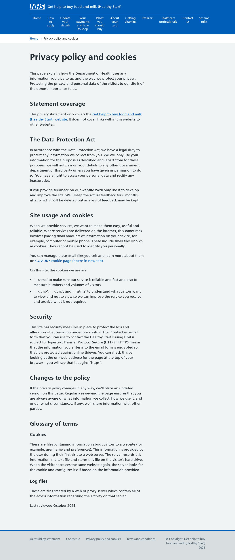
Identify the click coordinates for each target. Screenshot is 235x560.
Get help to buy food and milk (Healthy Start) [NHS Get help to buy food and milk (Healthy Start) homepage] (84, 7)
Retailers (147, 18)
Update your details (65, 21)
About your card (114, 21)
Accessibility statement (45, 539)
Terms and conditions (141, 539)
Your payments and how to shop (82, 23)
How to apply (50, 21)
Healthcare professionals (168, 20)
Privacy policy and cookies (103, 539)
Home (37, 18)
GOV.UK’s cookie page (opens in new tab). (69, 261)
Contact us (188, 20)
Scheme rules (204, 20)
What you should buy (99, 23)
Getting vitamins (130, 20)
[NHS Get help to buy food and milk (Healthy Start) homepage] (37, 6)
